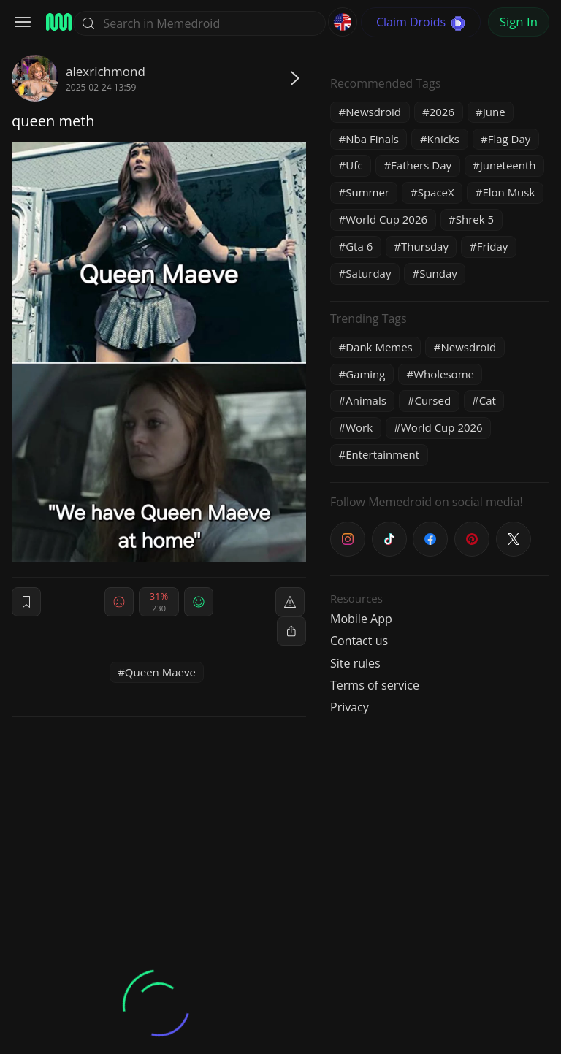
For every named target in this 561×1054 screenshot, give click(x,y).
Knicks (443, 138)
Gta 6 (359, 246)
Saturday (368, 273)
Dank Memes (379, 347)
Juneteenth (508, 165)
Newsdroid (373, 111)
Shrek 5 (475, 219)
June (494, 111)
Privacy (349, 707)
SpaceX (436, 192)
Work (359, 427)
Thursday (425, 246)
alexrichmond (105, 71)
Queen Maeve (160, 672)
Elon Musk (508, 192)
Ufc (354, 165)
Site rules (355, 663)
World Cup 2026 (386, 219)
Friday (492, 246)
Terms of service (374, 685)
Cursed (433, 400)
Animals (366, 400)
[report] (290, 601)
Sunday (438, 273)
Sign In (519, 21)
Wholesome (443, 374)
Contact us (359, 641)
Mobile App (361, 619)
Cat (487, 400)
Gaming (365, 374)
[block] (291, 631)
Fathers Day (421, 165)
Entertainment (382, 454)
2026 (442, 111)
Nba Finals (372, 138)
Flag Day (509, 138)
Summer (367, 192)
